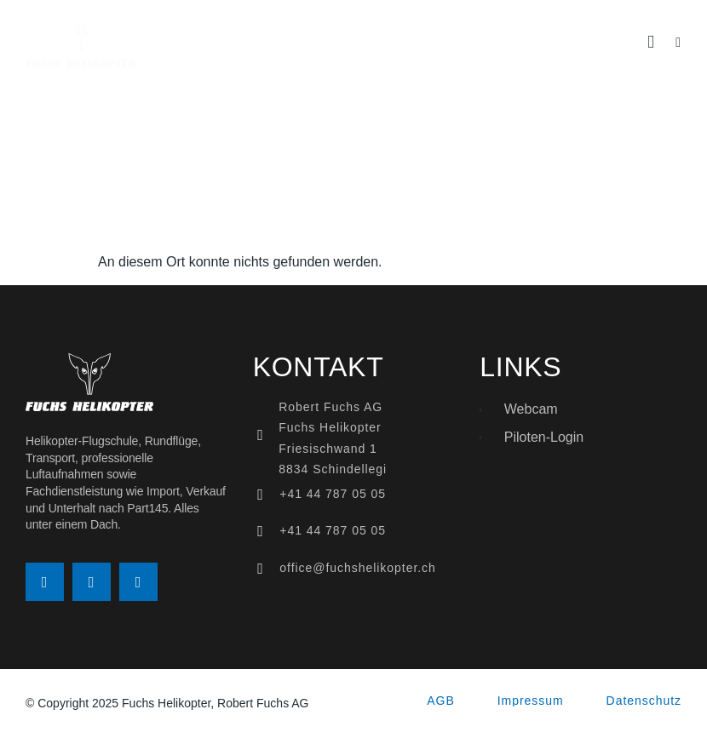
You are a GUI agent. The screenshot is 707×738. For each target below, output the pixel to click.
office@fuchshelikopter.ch (357, 568)
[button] (650, 42)
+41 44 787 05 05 (332, 494)
